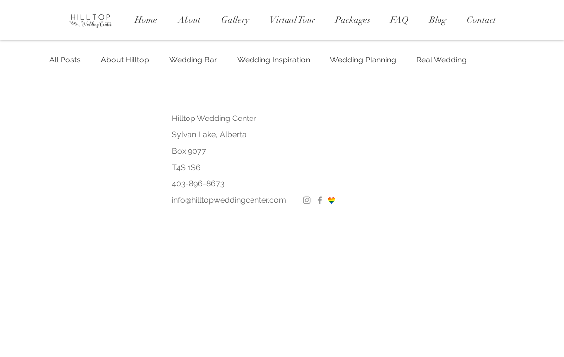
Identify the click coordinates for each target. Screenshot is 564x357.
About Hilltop (125, 59)
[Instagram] (307, 200)
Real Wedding (441, 59)
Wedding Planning (363, 59)
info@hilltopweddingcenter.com (229, 200)
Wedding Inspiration (273, 59)
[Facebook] (320, 200)
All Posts (65, 59)
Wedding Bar (193, 59)
